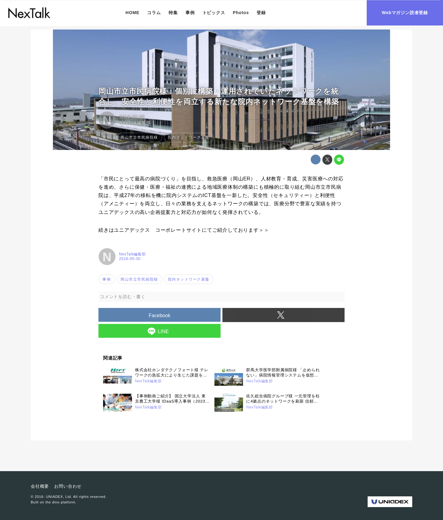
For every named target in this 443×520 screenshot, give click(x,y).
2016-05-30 (132, 116)
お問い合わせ (68, 486)
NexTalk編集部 (134, 122)
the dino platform (60, 502)
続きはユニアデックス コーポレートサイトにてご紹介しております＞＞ (183, 230)
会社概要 (40, 486)
